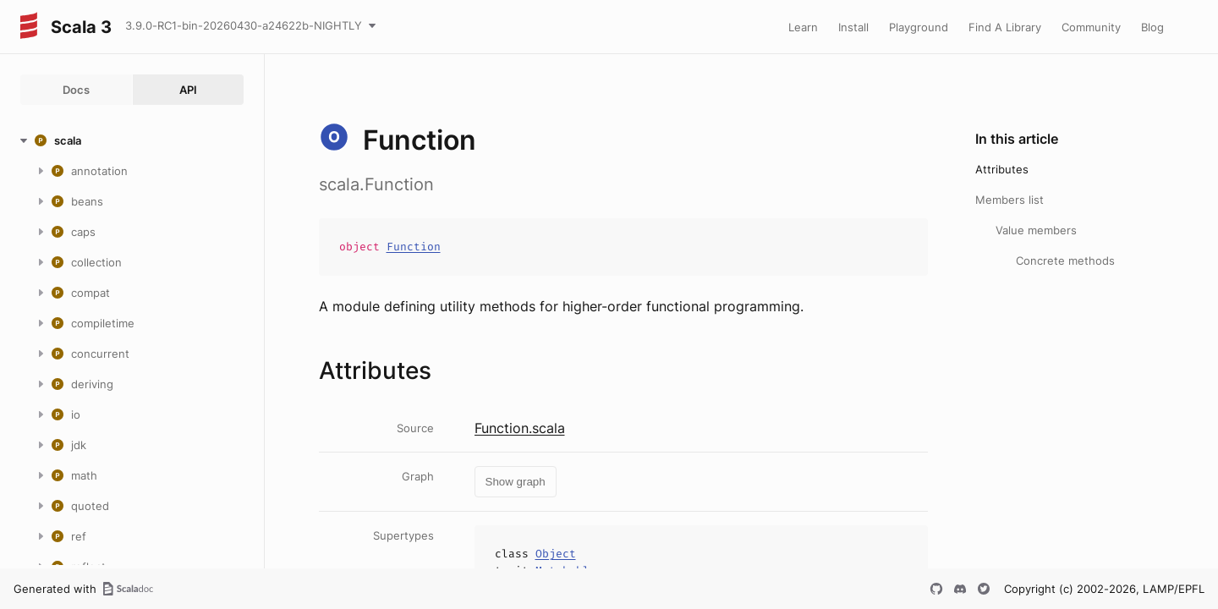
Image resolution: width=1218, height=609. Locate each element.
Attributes (1002, 169)
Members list (1009, 199)
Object (555, 553)
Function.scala (520, 428)
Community (1091, 27)
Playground (918, 27)
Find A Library (1004, 27)
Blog (1152, 27)
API (188, 89)
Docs (76, 89)
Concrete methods (1065, 260)
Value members (1036, 230)
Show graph (516, 481)
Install (853, 27)
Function (414, 246)
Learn (803, 27)
